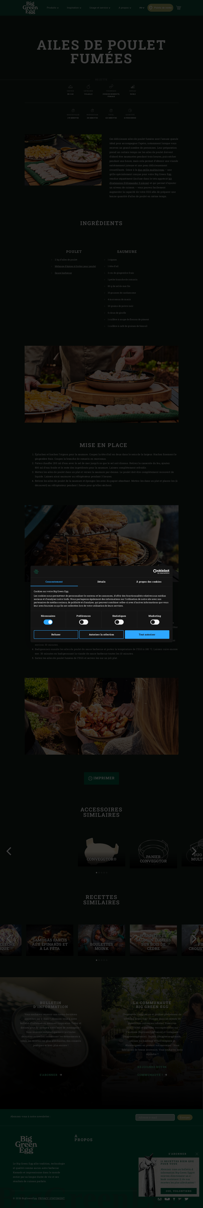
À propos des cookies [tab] (148, 581)
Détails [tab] (101, 581)
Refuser (56, 634)
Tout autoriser (147, 634)
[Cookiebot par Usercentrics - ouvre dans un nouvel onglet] (155, 571)
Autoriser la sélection (101, 634)
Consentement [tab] (54, 581)
